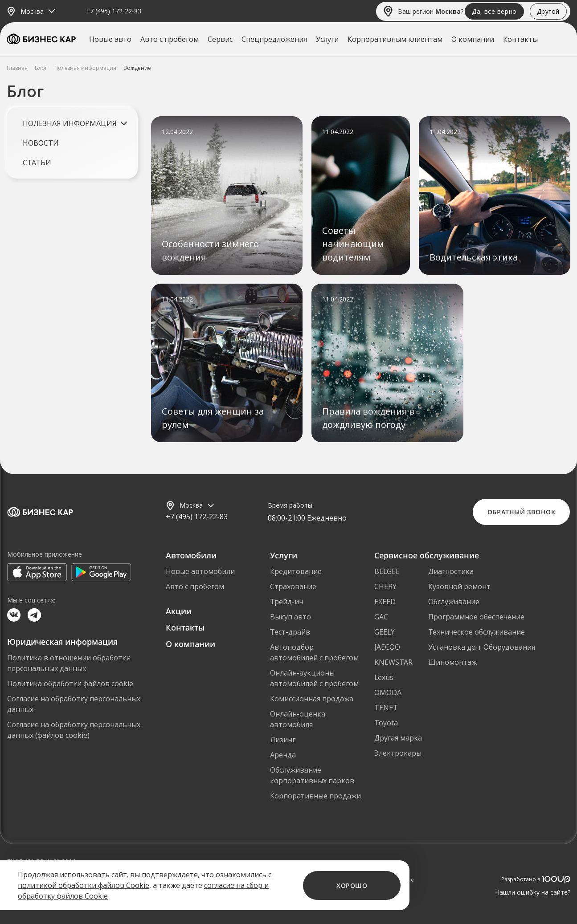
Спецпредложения (274, 39)
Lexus (383, 677)
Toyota (386, 723)
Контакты (520, 39)
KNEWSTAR (393, 662)
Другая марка (398, 738)
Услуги (327, 39)
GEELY (384, 632)
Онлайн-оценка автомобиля (297, 719)
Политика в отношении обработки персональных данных (69, 663)
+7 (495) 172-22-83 (113, 11)
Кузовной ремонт (459, 586)
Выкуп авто (290, 617)
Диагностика (451, 571)
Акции (179, 611)
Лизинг (282, 740)
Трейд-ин (286, 602)
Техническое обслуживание (476, 632)
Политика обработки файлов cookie (70, 683)
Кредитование (296, 571)
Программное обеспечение (476, 617)
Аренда (283, 755)
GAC (381, 617)
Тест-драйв (290, 632)
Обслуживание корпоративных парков (312, 775)
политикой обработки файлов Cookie (83, 885)
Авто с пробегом (169, 39)
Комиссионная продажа (311, 699)
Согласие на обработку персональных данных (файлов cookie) (73, 730)
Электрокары (397, 753)
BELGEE (387, 571)
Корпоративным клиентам (395, 39)
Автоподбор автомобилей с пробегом (314, 652)
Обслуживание (453, 602)
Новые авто (110, 39)
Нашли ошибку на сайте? (532, 892)
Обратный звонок (521, 512)
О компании (472, 39)
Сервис (220, 39)
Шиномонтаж (452, 662)
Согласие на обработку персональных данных (73, 704)
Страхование (293, 586)
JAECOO (387, 647)
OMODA (387, 692)
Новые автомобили (200, 571)
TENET (386, 707)
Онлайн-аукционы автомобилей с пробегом (314, 678)
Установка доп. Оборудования (481, 647)
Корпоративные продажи (315, 796)
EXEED (385, 602)
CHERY (385, 586)
